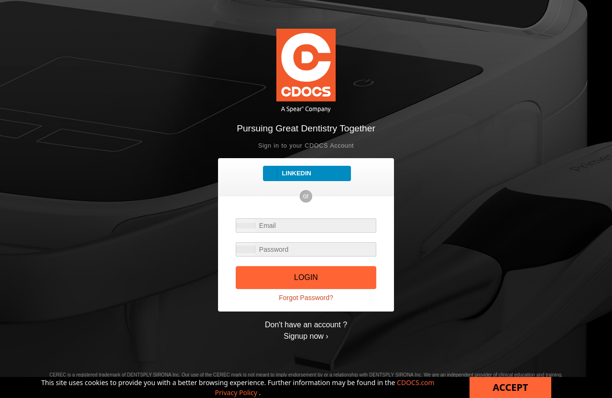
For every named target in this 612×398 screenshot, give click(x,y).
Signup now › (306, 336)
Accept (510, 387)
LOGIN (306, 277)
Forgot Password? (306, 297)
